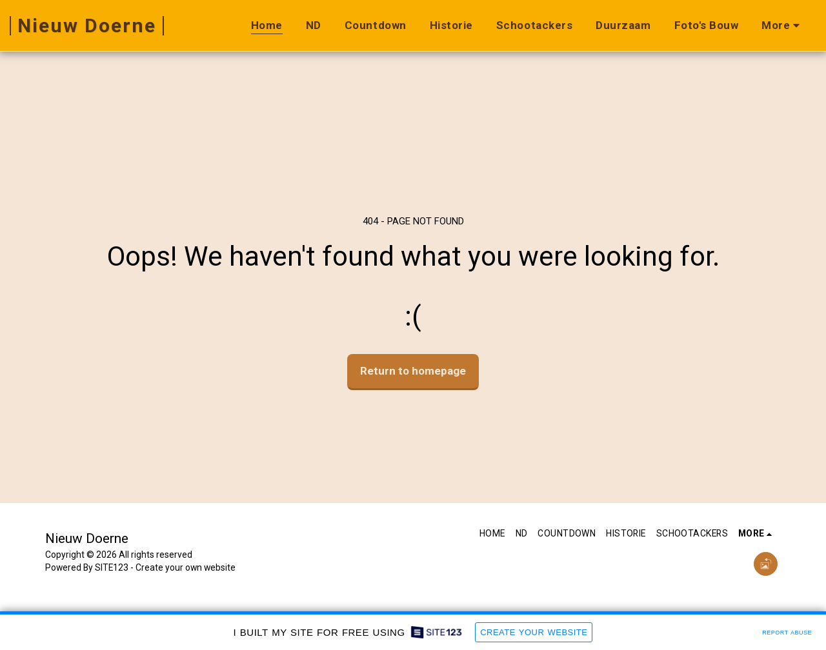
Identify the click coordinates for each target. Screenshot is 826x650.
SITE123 (111, 567)
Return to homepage (413, 370)
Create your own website (186, 567)
